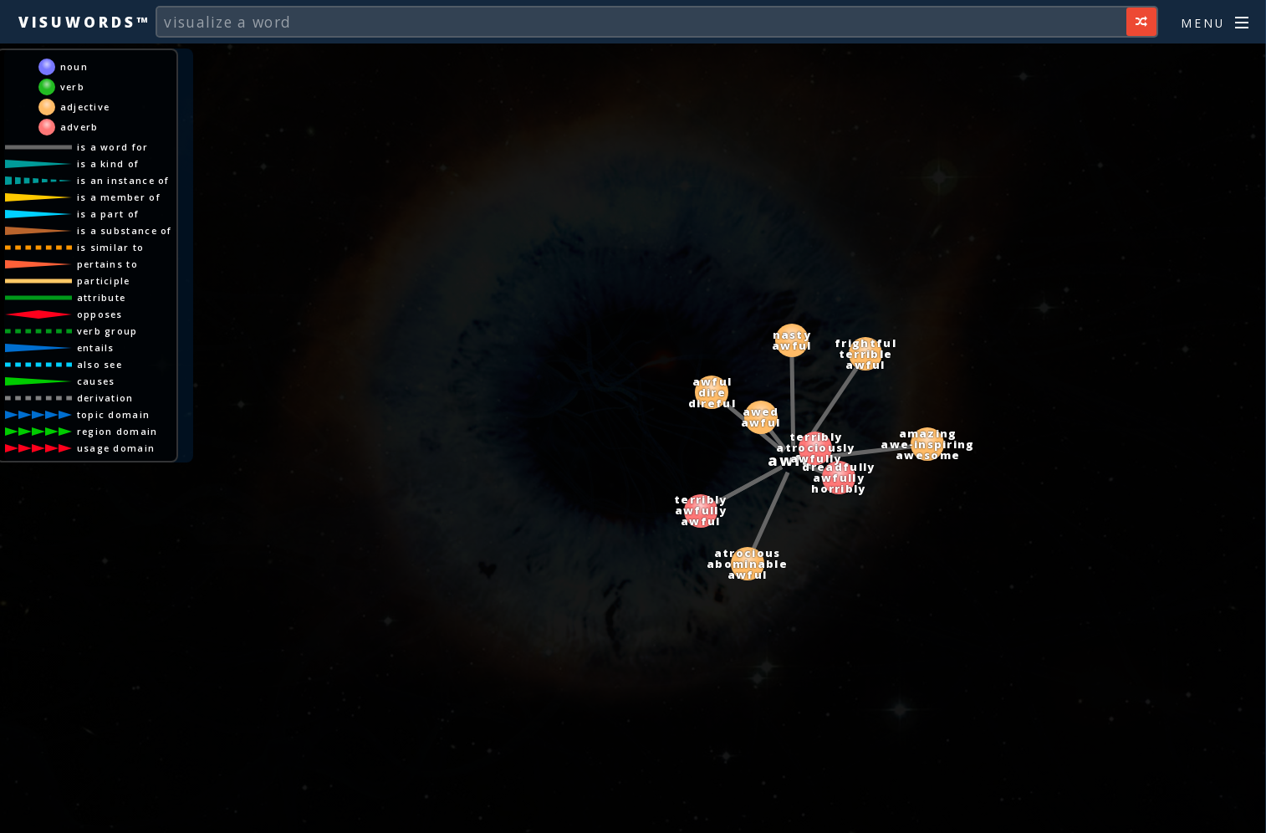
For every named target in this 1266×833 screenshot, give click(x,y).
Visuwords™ (84, 22)
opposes (100, 314)
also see (99, 364)
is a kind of (108, 163)
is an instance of (123, 180)
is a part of (108, 213)
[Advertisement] (633, 812)
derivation (105, 397)
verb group (107, 331)
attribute (101, 297)
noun (74, 66)
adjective (85, 106)
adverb (79, 126)
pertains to (107, 264)
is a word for (113, 147)
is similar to (111, 247)
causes (96, 381)
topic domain (114, 414)
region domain (117, 431)
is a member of (119, 197)
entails (96, 347)
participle (103, 280)
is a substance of (124, 230)
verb (72, 86)
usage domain (116, 448)
